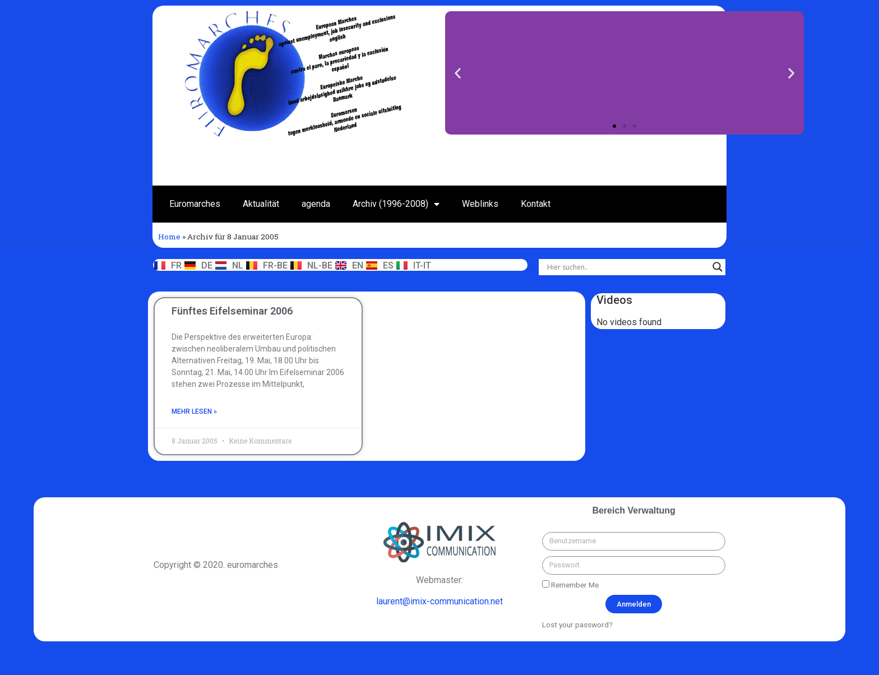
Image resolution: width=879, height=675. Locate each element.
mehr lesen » (194, 411)
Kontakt (535, 203)
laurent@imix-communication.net (439, 601)
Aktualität (261, 203)
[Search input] (627, 267)
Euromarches (194, 203)
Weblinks (480, 203)
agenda (316, 203)
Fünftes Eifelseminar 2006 (232, 311)
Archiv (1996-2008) (396, 204)
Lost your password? (577, 624)
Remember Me (570, 584)
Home (169, 237)
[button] (614, 126)
